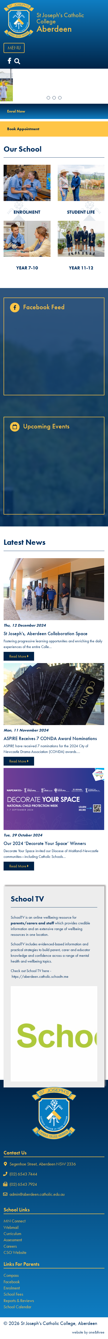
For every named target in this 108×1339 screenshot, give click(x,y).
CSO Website (15, 1252)
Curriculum (12, 1233)
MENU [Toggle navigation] (15, 47)
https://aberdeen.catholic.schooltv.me (40, 976)
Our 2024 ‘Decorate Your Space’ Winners (45, 843)
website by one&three (88, 1332)
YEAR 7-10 (27, 268)
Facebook (12, 1281)
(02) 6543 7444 (23, 1174)
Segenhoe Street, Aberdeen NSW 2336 (43, 1164)
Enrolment (12, 1288)
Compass (11, 1275)
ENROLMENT (27, 212)
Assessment (13, 1239)
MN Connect (15, 1221)
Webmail (11, 1227)
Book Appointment (23, 128)
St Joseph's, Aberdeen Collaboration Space (45, 633)
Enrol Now (16, 111)
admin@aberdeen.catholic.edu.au (37, 1194)
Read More (18, 656)
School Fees (13, 1294)
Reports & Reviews (19, 1300)
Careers (10, 1246)
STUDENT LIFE (81, 212)
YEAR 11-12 (81, 268)
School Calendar (17, 1306)
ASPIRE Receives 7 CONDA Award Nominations (50, 738)
